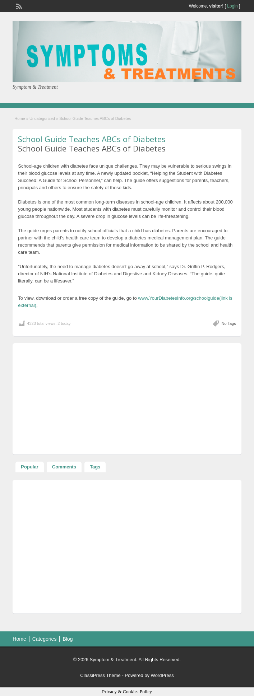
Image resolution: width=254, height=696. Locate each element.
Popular (29, 467)
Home (19, 118)
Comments (64, 467)
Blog (68, 639)
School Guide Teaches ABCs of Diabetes (92, 139)
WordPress (162, 675)
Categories (44, 639)
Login (232, 6)
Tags (95, 467)
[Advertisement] (127, 399)
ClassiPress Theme (100, 675)
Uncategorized (42, 118)
